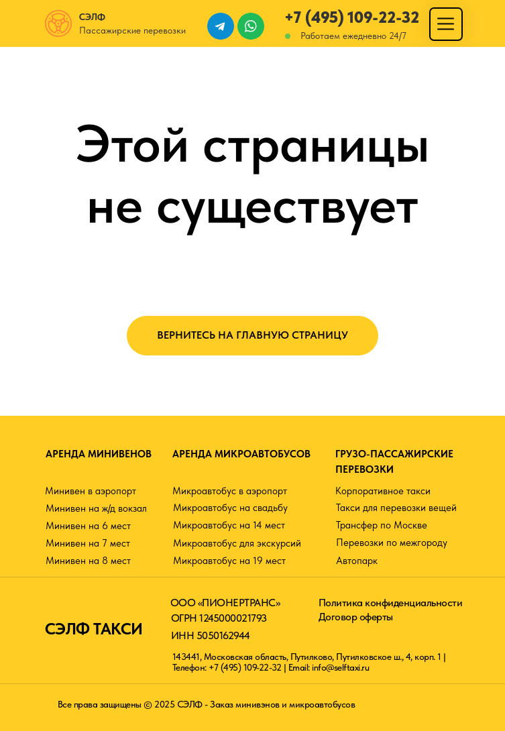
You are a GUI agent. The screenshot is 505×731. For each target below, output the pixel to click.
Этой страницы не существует (253, 173)
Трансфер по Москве (381, 525)
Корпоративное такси (383, 491)
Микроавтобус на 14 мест (229, 525)
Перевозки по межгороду (391, 543)
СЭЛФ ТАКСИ (94, 628)
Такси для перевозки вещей (396, 508)
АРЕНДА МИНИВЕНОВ (99, 454)
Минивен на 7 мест (88, 543)
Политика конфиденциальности (391, 602)
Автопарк (357, 561)
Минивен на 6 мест (88, 526)
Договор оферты (356, 616)
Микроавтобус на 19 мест (229, 561)
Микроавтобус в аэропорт (229, 491)
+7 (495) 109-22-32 (351, 17)
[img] (445, 23)
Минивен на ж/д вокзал (96, 508)
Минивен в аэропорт (90, 491)
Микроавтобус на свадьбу (230, 508)
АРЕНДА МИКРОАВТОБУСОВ (241, 454)
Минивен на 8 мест (88, 561)
